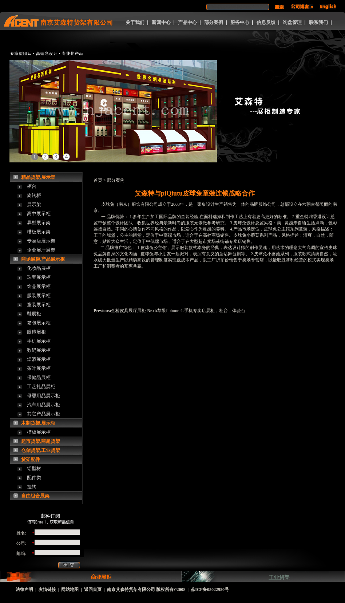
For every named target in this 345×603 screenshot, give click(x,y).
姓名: (21, 533)
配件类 (34, 477)
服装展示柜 (39, 295)
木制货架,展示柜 (38, 423)
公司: (21, 543)
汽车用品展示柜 (43, 404)
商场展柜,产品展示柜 (43, 259)
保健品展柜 (39, 377)
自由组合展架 (35, 495)
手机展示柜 (39, 341)
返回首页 (93, 589)
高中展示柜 (39, 213)
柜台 (31, 186)
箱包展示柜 (39, 323)
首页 (98, 180)
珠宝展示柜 (39, 277)
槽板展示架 (39, 231)
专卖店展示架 (41, 241)
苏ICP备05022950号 (210, 589)
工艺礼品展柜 (41, 386)
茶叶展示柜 (39, 368)
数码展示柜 (39, 350)
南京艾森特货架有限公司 (131, 589)
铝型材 (34, 468)
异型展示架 (39, 222)
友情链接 (47, 589)
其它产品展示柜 (43, 414)
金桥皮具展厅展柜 (128, 310)
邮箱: (21, 553)
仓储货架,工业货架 (40, 450)
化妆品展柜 (39, 268)
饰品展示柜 (39, 286)
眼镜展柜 (36, 332)
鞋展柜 (34, 313)
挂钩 (31, 486)
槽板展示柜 (39, 432)
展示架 (34, 204)
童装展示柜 (39, 304)
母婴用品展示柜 (43, 395)
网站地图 (70, 589)
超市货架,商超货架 (40, 441)
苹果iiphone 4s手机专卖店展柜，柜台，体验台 (201, 310)
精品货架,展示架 (38, 177)
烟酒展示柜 (39, 359)
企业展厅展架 (41, 250)
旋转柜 (34, 195)
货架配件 (30, 459)
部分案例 (115, 180)
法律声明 (24, 589)
